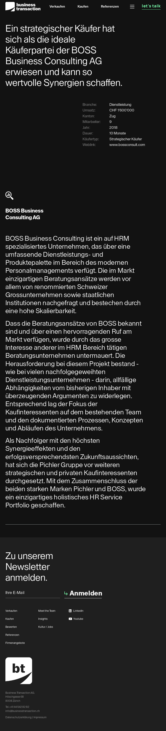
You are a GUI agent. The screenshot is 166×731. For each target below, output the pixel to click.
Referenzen (110, 6)
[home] (22, 6)
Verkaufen (57, 6)
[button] (132, 7)
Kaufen (83, 6)
